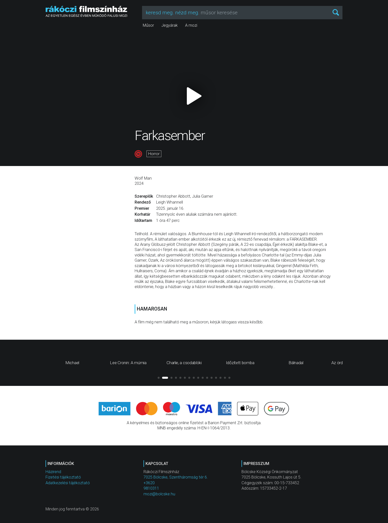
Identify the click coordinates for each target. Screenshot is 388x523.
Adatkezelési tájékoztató (68, 483)
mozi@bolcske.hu (159, 494)
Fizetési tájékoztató (63, 477)
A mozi (191, 25)
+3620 (149, 483)
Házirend (53, 471)
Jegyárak (169, 25)
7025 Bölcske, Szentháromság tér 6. (176, 477)
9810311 (151, 488)
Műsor (148, 25)
